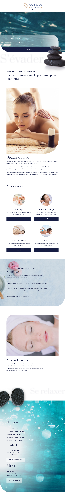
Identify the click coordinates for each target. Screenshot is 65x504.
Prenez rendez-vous (29, 51)
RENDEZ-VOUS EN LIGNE (16, 471)
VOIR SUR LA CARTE (14, 492)
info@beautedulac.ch (18, 466)
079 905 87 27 (15, 464)
